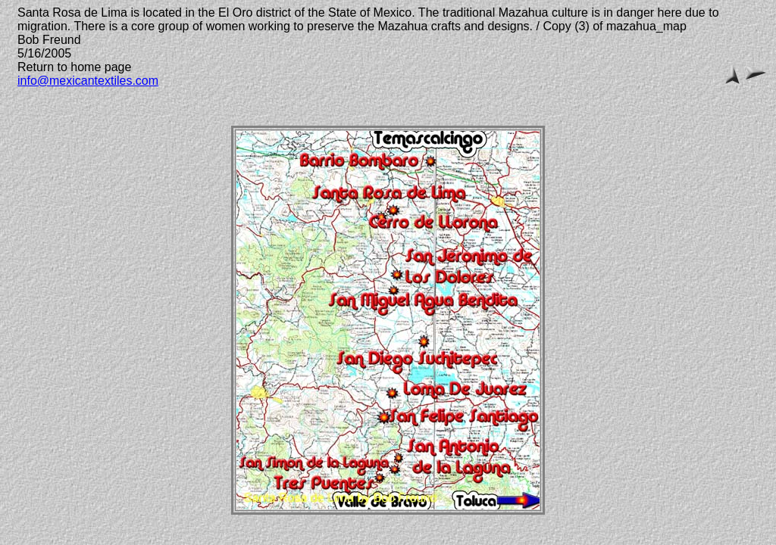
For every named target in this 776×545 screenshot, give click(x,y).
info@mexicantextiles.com (87, 80)
